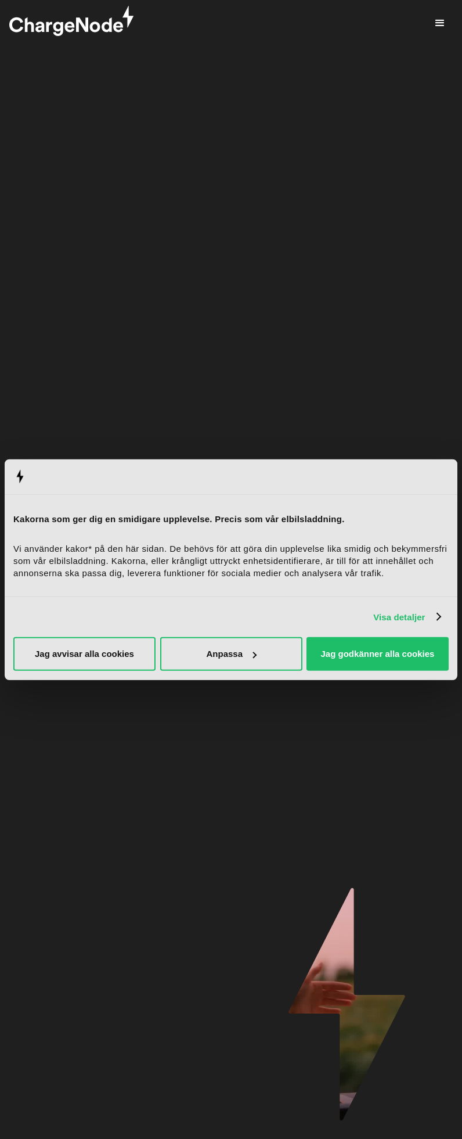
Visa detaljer (399, 616)
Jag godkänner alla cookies (378, 654)
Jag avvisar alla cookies (84, 654)
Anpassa (231, 654)
